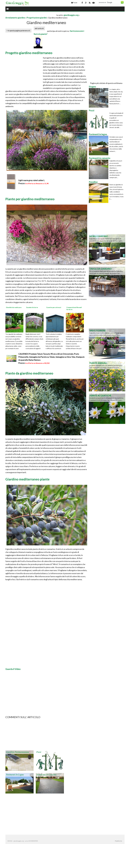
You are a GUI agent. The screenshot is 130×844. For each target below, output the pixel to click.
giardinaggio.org (71, 15)
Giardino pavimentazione (17, 752)
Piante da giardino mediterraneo (29, 373)
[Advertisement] (30, 15)
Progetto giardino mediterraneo (28, 53)
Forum (74, 2)
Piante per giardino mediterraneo (29, 199)
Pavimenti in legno (15, 775)
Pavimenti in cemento (46, 775)
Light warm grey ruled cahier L (31, 180)
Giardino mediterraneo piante (27, 479)
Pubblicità (118, 841)
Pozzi (38, 752)
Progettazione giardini (37, 17)
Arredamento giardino (15, 17)
